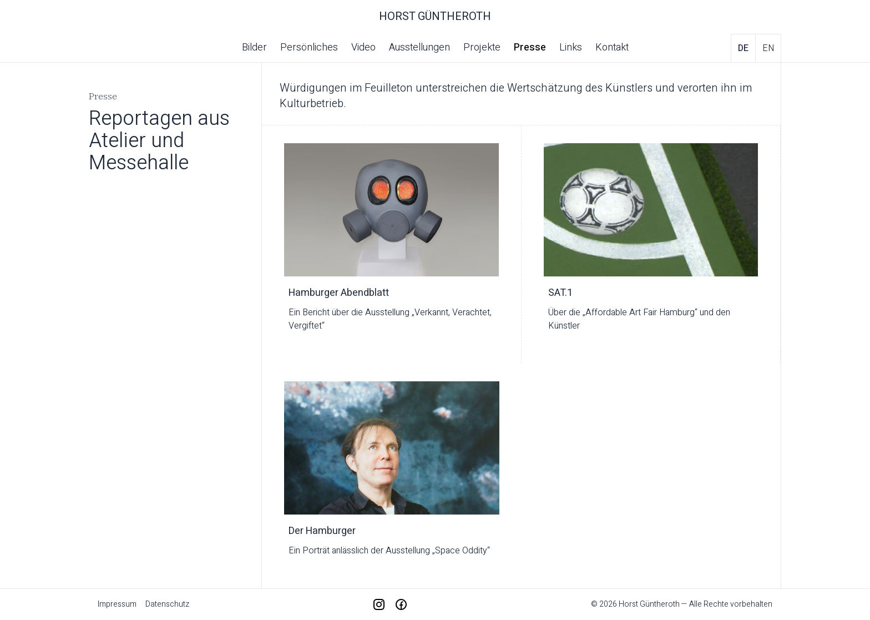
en (768, 48)
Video (363, 47)
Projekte (481, 47)
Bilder (254, 47)
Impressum (117, 604)
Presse (530, 47)
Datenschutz (167, 604)
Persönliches (309, 47)
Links (570, 47)
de (743, 48)
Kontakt (612, 47)
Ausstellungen (419, 47)
